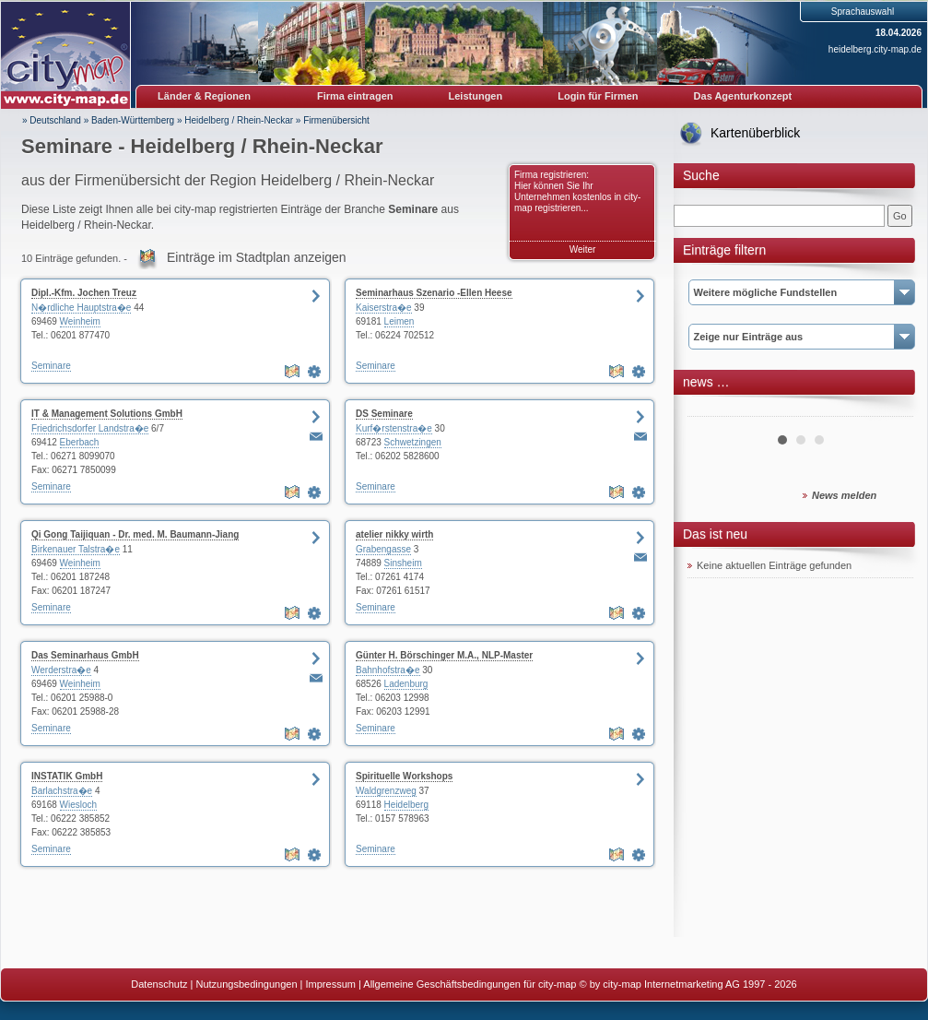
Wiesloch (79, 805)
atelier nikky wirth (394, 534)
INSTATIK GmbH (66, 776)
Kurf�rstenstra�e (394, 428)
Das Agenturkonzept (743, 95)
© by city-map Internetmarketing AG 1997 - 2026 (688, 984)
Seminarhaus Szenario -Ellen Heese (434, 293)
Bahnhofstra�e (388, 670)
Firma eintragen (355, 95)
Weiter (583, 249)
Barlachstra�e (61, 791)
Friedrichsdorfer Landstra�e (89, 428)
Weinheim (80, 321)
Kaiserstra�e (384, 307)
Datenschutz (159, 984)
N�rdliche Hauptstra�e (81, 307)
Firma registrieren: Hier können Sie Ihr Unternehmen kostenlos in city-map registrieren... (577, 191)
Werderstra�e (61, 670)
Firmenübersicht (336, 120)
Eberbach (80, 442)
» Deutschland (51, 120)
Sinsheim (403, 563)
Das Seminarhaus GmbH (85, 655)
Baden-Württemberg (132, 120)
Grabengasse (383, 549)
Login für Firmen (598, 95)
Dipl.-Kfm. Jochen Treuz (83, 293)
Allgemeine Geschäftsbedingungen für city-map (469, 984)
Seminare (51, 366)
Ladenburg (406, 684)
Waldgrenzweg (386, 791)
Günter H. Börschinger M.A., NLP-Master (444, 655)
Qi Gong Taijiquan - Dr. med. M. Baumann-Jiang (135, 534)
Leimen (399, 321)
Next (889, 409)
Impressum (331, 984)
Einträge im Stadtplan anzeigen (257, 257)
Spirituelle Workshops (404, 776)
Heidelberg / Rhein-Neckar (238, 120)
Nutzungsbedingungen (246, 984)
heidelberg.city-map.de (875, 49)
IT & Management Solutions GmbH (106, 414)
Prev (711, 409)
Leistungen (476, 95)
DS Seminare (384, 414)
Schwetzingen (412, 442)
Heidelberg (406, 805)
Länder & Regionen (204, 95)
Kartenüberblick (755, 132)
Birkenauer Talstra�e (75, 549)
